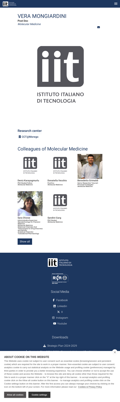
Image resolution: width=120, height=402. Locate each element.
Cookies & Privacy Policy (90, 387)
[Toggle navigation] (116, 4)
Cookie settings (39, 395)
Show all (25, 241)
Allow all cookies (15, 395)
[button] (98, 27)
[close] (115, 352)
